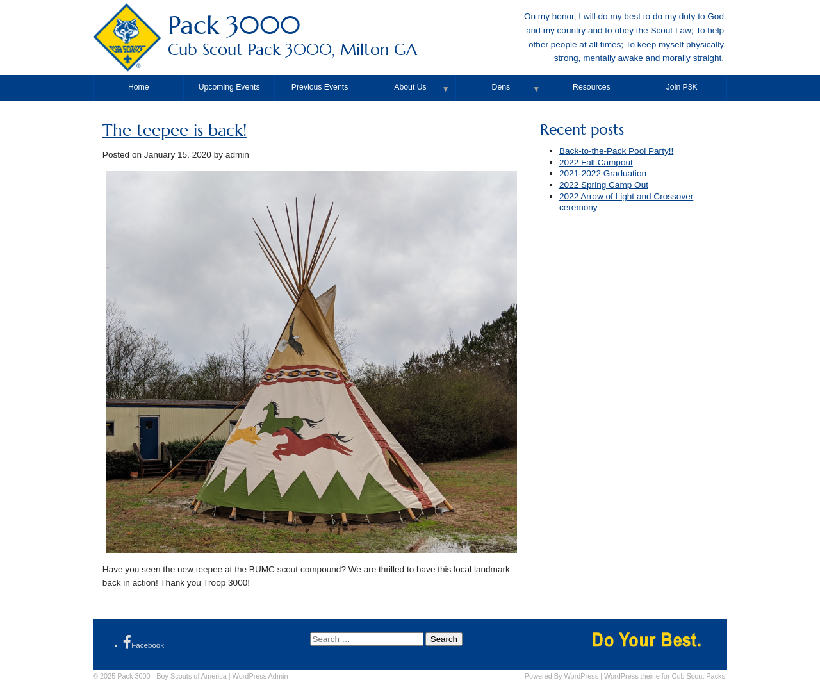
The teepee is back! (174, 130)
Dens (501, 87)
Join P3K (682, 87)
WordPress (581, 676)
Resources (591, 87)
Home (138, 87)
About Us (410, 87)
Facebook (143, 642)
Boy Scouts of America (191, 676)
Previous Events (319, 87)
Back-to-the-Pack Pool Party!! (616, 151)
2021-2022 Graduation (602, 173)
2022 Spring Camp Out (603, 185)
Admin (260, 676)
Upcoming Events (229, 87)
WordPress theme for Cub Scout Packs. (665, 676)
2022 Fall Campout (596, 162)
